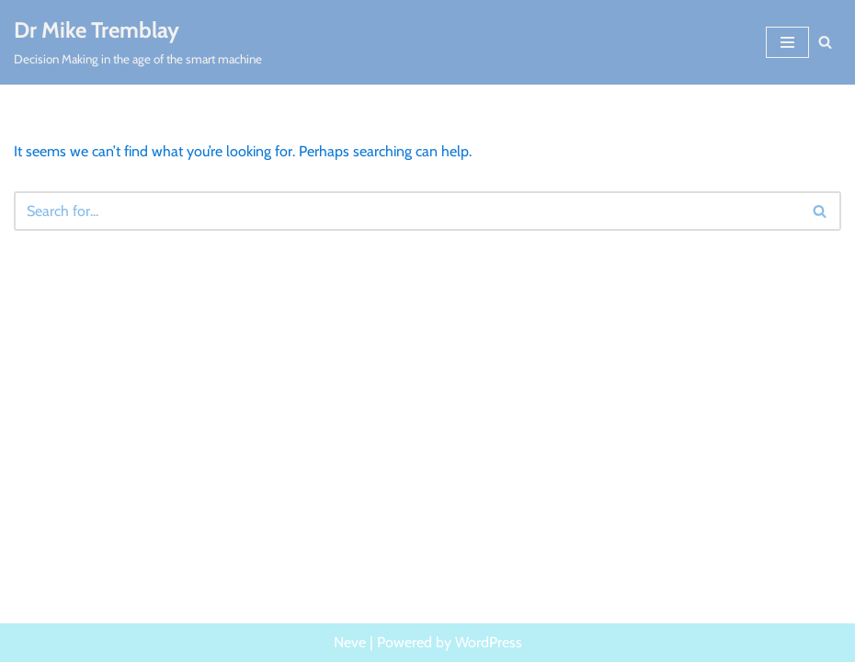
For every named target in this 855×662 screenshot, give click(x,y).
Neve (350, 642)
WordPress (488, 642)
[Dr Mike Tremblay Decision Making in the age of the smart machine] (138, 42)
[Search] (825, 42)
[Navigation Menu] (787, 42)
